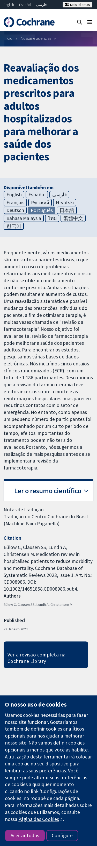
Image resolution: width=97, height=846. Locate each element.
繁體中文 (73, 218)
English (9, 4)
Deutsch (15, 210)
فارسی (41, 4)
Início (8, 38)
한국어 (13, 226)
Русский (40, 202)
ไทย (52, 218)
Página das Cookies (38, 819)
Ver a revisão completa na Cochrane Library (37, 658)
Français (15, 202)
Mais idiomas (77, 4)
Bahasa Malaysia (23, 218)
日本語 (66, 210)
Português (42, 210)
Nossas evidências (36, 38)
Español (25, 4)
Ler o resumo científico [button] (47, 491)
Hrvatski (65, 202)
